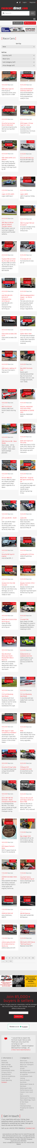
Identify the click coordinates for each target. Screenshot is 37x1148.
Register (33, 2)
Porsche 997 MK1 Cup (27, 158)
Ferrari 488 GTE (7, 478)
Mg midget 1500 (25, 836)
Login (24, 2)
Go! (32, 13)
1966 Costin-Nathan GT (9, 368)
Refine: (4, 52)
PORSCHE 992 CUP (7, 913)
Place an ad (30, 23)
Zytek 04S (23, 518)
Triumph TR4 (24, 619)
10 (33, 958)
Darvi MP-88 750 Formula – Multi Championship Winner (9, 799)
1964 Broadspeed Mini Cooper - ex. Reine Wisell (27, 297)
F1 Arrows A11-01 (25, 259)
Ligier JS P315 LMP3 (8, 194)
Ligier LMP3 (24, 194)
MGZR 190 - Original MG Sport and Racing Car (27, 479)
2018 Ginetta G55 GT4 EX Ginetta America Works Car (8, 944)
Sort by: (18, 43)
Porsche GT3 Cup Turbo (9, 767)
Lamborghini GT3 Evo (27, 554)
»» (11, 961)
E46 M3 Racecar (25, 913)
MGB (21, 731)
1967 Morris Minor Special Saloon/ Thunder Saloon (8, 224)
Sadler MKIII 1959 (25, 334)
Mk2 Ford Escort (7, 406)
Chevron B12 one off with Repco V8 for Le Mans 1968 (26, 800)
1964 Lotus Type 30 (8, 89)
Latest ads (18, 23)
